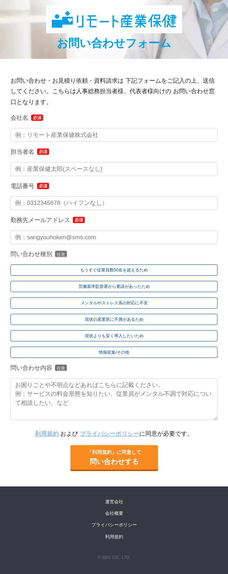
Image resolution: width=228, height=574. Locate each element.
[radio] (114, 270)
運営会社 (114, 501)
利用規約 (47, 433)
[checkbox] (114, 311)
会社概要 (114, 513)
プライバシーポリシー (109, 433)
